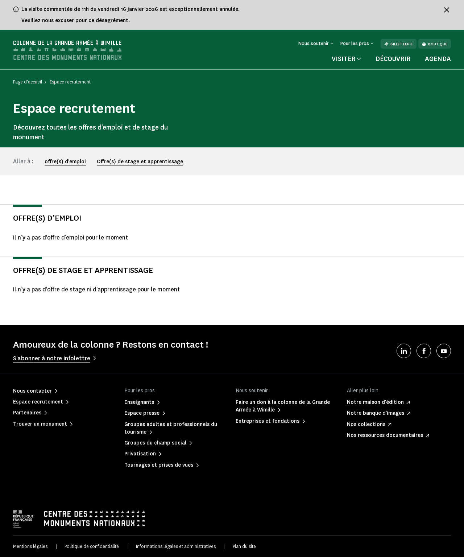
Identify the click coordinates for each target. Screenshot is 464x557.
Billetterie (398, 44)
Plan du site (244, 546)
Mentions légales (30, 546)
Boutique (434, 44)
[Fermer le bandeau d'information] (446, 9)
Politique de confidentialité (92, 546)
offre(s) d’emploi (65, 161)
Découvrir (393, 58)
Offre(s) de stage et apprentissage (140, 161)
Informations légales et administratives (176, 546)
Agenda (438, 58)
